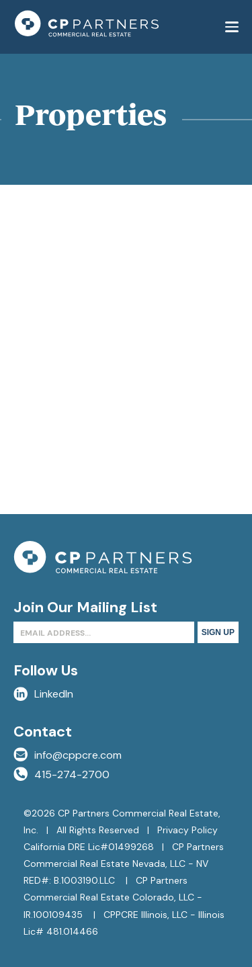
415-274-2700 (61, 774)
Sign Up (218, 632)
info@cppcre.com (67, 755)
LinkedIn (43, 694)
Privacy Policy (187, 830)
